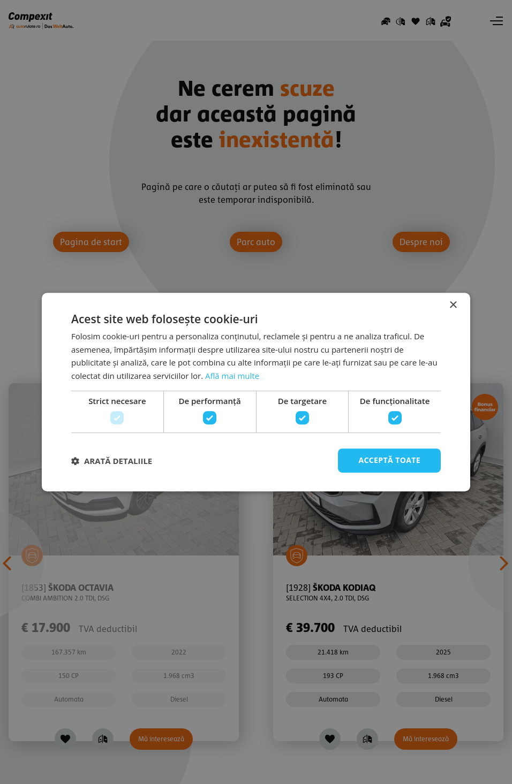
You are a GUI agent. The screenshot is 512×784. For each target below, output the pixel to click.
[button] (111, 461)
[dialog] (256, 392)
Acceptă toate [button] (389, 460)
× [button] (453, 305)
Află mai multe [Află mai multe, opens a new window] (232, 375)
